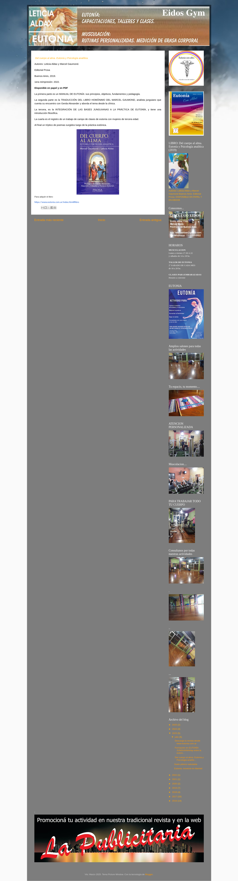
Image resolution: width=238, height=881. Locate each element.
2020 (175, 783)
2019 (175, 788)
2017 (175, 796)
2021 (175, 779)
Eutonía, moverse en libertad (188, 768)
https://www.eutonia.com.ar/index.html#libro (57, 202)
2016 (175, 801)
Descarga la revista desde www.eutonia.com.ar (187, 742)
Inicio (101, 220)
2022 (175, 775)
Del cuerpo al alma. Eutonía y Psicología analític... (189, 758)
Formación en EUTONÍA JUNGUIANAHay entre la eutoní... (187, 750)
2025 (175, 725)
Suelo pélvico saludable (185, 764)
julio (177, 737)
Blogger (149, 874)
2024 (175, 729)
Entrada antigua (150, 220)
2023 (175, 733)
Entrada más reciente (49, 220)
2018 (175, 792)
